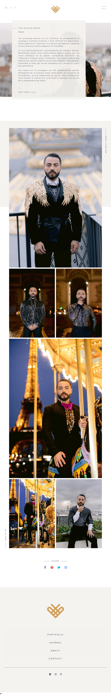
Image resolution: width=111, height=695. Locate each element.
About (55, 651)
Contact (55, 659)
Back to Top (5, 534)
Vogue (33, 92)
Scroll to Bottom (105, 144)
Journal (55, 643)
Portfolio (55, 635)
